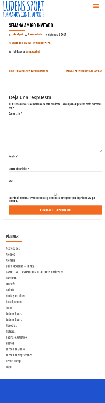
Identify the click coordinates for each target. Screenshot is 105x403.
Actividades (13, 248)
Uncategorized (33, 51)
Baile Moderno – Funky (20, 266)
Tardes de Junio (15, 349)
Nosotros (11, 326)
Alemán (10, 260)
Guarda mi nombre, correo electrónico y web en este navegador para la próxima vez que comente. (52, 199)
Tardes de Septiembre (19, 355)
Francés (10, 284)
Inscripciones (14, 302)
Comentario (15, 113)
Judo (9, 308)
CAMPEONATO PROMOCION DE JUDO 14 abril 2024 (35, 272)
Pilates (10, 343)
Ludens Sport (14, 314)
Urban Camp (13, 361)
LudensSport (17, 34)
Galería (10, 290)
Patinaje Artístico (16, 337)
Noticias (11, 331)
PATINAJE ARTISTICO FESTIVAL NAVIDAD (84, 71)
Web (11, 181)
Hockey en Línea (15, 296)
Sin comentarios (34, 35)
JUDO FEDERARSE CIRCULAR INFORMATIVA (28, 71)
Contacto (11, 278)
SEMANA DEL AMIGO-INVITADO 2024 (30, 43)
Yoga (9, 367)
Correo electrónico (19, 169)
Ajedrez (10, 254)
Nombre (14, 156)
